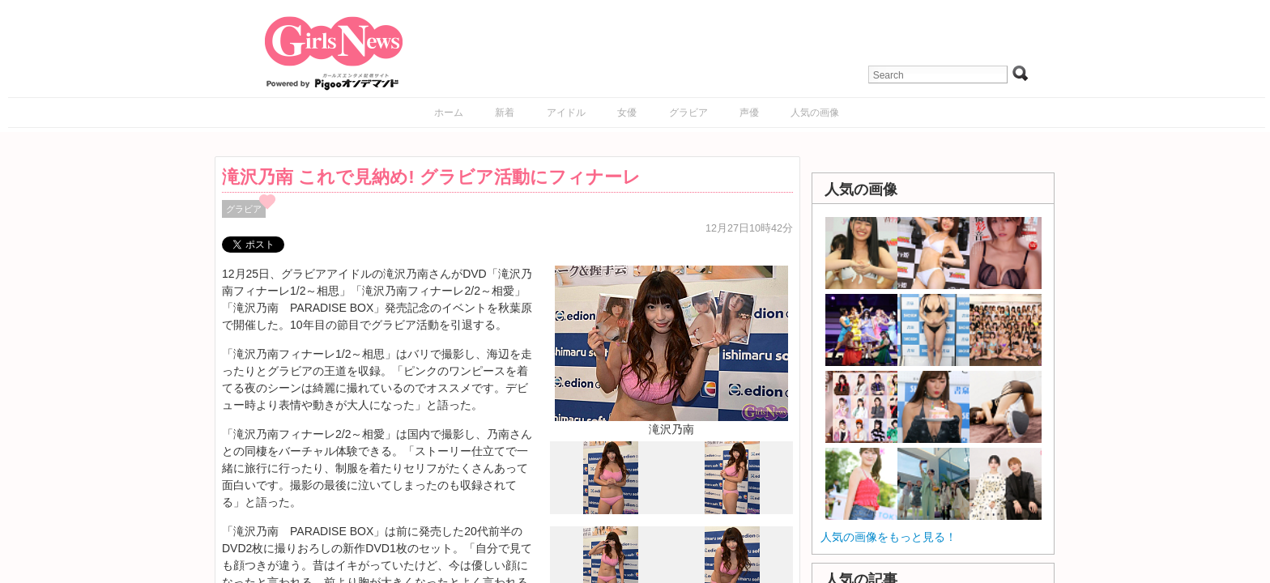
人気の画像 (815, 112)
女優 (627, 112)
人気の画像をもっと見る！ (888, 536)
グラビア (688, 112)
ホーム (448, 112)
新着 (504, 112)
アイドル (566, 112)
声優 (749, 112)
